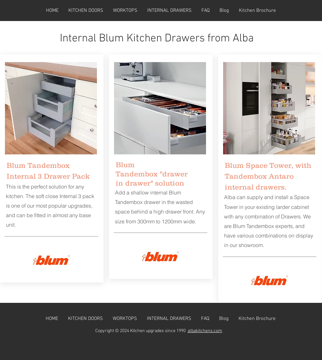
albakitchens (200, 331)
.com (217, 331)
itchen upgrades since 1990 (160, 331)
